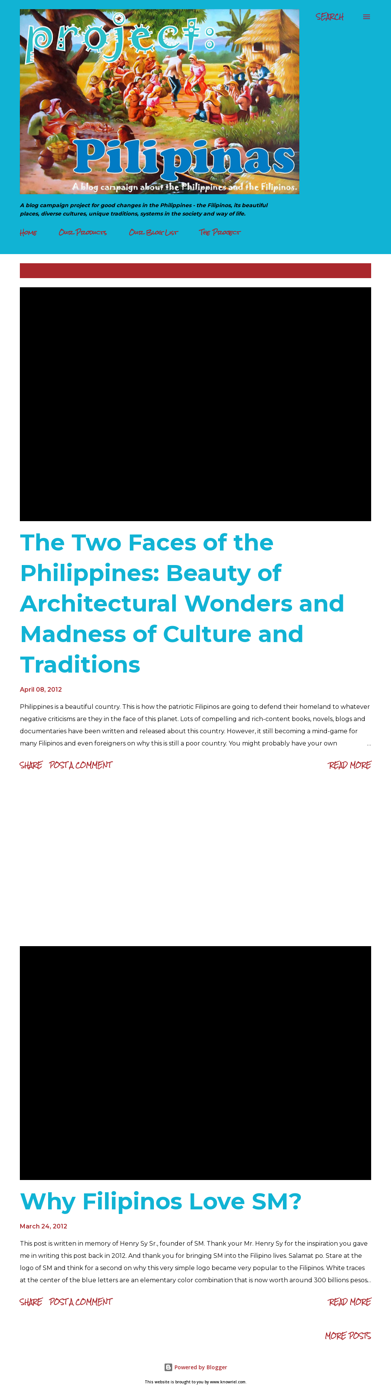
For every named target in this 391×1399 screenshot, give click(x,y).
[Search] (330, 16)
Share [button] (31, 765)
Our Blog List (153, 232)
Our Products (83, 232)
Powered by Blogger (195, 1367)
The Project (220, 232)
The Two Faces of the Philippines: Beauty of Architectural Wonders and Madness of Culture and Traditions (182, 603)
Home (28, 232)
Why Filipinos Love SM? (161, 1201)
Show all (349, 270)
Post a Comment (80, 765)
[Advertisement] (195, 860)
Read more (350, 765)
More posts (348, 1336)
